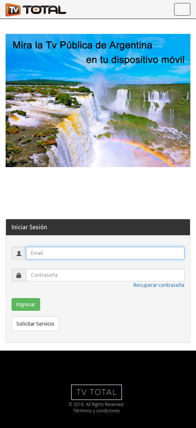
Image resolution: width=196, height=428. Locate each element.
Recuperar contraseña (159, 285)
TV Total (95, 392)
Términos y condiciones (94, 410)
